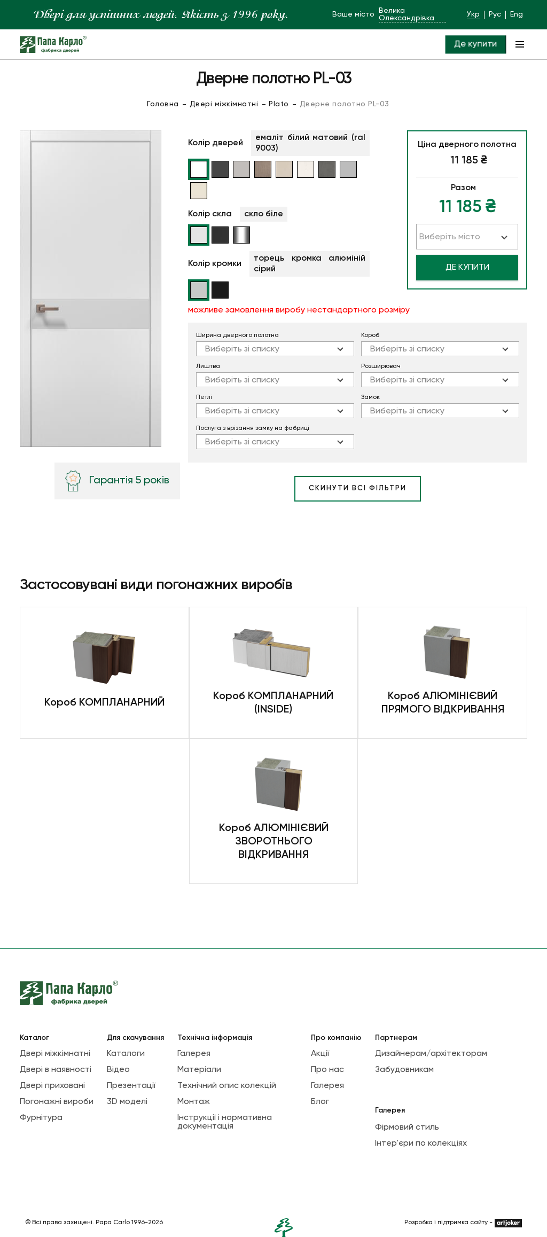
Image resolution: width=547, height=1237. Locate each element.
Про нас (327, 1070)
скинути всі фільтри (358, 488)
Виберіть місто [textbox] (449, 237)
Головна (163, 104)
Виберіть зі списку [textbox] (242, 349)
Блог (320, 1102)
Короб (370, 335)
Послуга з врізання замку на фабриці (252, 428)
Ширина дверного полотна (237, 335)
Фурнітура (41, 1118)
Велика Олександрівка (406, 14)
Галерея (193, 1054)
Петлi (204, 397)
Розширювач (381, 366)
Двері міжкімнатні (224, 104)
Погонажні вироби (56, 1102)
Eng (516, 14)
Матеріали (199, 1070)
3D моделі (127, 1102)
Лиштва (208, 366)
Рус (495, 14)
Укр (473, 14)
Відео (118, 1070)
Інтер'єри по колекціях (421, 1143)
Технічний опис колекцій (226, 1086)
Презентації (131, 1086)
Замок (370, 397)
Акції (320, 1054)
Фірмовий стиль (407, 1127)
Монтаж (193, 1102)
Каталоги (126, 1054)
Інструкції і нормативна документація (224, 1122)
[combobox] (275, 348)
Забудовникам (404, 1070)
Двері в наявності (55, 1070)
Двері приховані (52, 1086)
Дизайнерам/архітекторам (431, 1054)
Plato (279, 104)
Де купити (475, 44)
